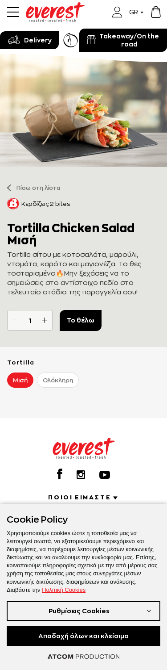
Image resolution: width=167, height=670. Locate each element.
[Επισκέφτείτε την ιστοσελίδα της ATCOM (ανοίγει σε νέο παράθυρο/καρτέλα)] (84, 656)
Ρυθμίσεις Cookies (79, 610)
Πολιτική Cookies (64, 589)
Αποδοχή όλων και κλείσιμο (83, 635)
